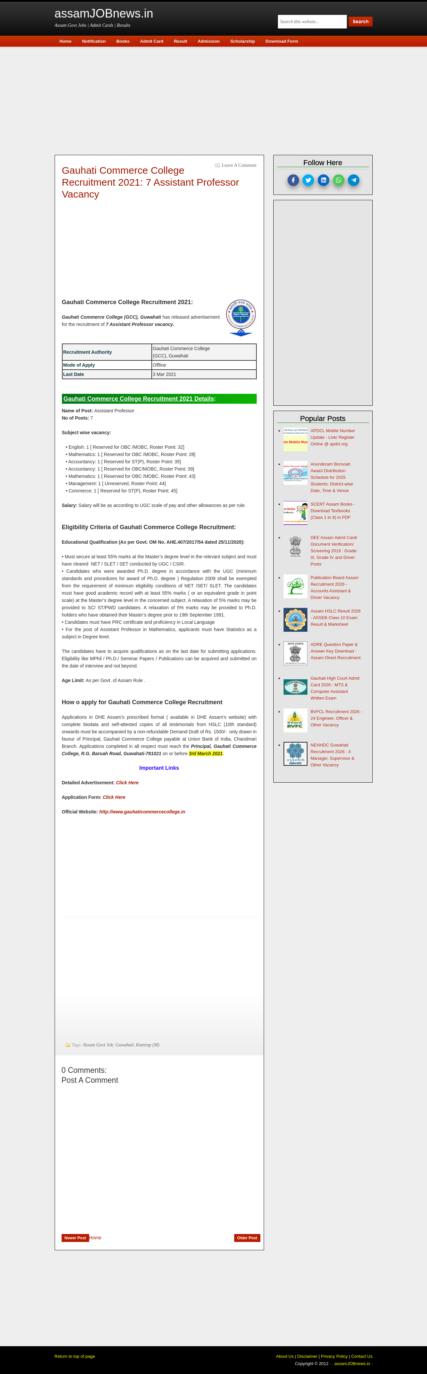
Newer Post (75, 1238)
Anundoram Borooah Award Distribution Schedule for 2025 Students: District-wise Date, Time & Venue (332, 477)
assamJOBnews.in (104, 13)
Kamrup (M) (147, 1044)
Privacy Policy (334, 1356)
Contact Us (361, 1356)
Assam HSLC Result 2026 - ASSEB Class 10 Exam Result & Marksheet (336, 618)
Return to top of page (75, 1356)
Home (95, 1237)
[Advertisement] (217, 100)
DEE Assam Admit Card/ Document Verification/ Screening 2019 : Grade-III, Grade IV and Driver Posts (334, 551)
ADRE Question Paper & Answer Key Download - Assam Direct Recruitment (336, 651)
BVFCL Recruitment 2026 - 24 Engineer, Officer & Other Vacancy (336, 718)
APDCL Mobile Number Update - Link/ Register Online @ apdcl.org (333, 437)
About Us (285, 1356)
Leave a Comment (239, 165)
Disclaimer (307, 1356)
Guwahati (124, 1044)
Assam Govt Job (98, 1044)
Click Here (127, 782)
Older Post (247, 1238)
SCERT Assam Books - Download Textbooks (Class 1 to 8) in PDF (333, 511)
